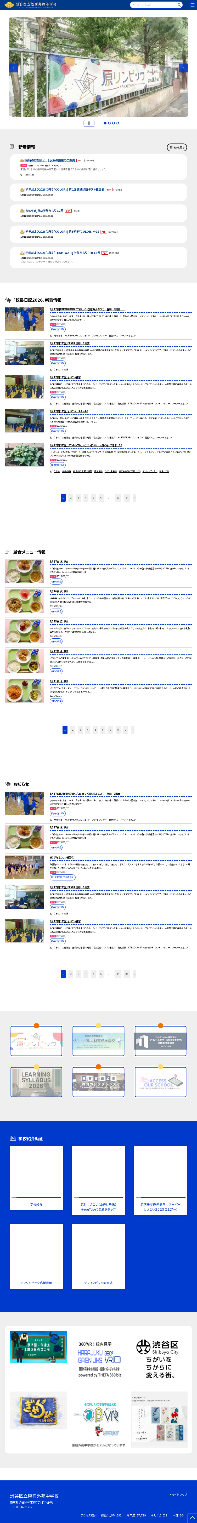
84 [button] (118, 974)
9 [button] (125, 729)
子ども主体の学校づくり (129, 471)
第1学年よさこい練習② (62, 857)
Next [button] (183, 68)
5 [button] (93, 497)
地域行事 (58, 335)
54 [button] (127, 497)
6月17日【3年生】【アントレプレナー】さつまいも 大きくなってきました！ (86, 445)
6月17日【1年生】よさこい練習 (65, 377)
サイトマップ (179, 1494)
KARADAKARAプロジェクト (77, 335)
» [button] (135, 497)
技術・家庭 (66, 471)
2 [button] (109, 123)
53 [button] (118, 497)
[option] (98, 67)
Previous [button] (13, 68)
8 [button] (118, 729)
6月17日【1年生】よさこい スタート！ (69, 411)
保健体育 (29, 174)
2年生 (57, 369)
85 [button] (127, 974)
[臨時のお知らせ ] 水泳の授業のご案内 (50, 160)
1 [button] (105, 123)
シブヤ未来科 (110, 403)
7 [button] (110, 729)
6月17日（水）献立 (59, 561)
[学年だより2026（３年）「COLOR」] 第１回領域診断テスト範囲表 (64, 189)
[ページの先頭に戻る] (192, 1518)
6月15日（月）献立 (59, 621)
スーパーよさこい (128, 335)
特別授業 (122, 403)
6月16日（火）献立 (59, 591)
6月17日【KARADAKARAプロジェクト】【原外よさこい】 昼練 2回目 (87, 309)
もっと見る (179, 147)
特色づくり (113, 335)
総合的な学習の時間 (81, 403)
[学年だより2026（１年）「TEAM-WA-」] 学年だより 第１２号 (62, 252)
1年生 (57, 403)
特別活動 (97, 403)
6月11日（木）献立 (59, 681)
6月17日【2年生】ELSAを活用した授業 (69, 343)
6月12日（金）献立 (59, 651)
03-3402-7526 (25, 1507)
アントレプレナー (99, 335)
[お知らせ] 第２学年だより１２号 (44, 210)
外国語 (65, 369)
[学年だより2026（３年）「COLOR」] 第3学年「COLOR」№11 (61, 231)
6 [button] (101, 497)
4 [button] (117, 123)
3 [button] (113, 123)
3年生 (57, 471)
